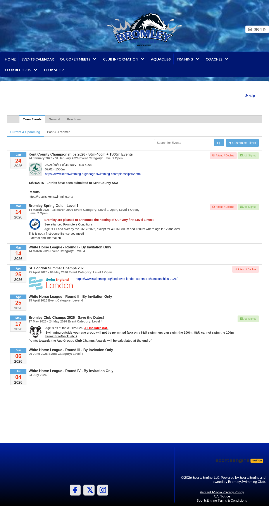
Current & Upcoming (25, 132)
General (54, 119)
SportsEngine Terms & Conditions (222, 500)
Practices (74, 119)
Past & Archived (59, 132)
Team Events (32, 119)
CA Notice (222, 496)
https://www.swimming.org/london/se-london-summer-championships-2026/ (127, 279)
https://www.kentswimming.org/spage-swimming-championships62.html (93, 174)
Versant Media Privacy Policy (222, 492)
